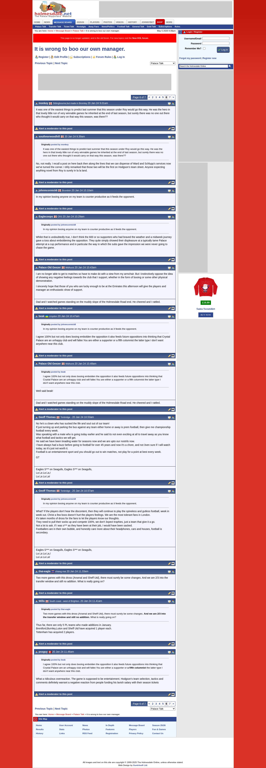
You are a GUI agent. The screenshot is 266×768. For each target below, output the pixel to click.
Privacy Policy (136, 733)
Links (62, 733)
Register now (209, 58)
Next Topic (61, 63)
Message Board (63, 31)
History (39, 733)
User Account (66, 725)
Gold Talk (151, 26)
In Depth (110, 725)
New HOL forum (140, 38)
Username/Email (192, 38)
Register (44, 56)
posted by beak (58, 372)
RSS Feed (87, 733)
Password (196, 43)
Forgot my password (190, 58)
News (85, 725)
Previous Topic (44, 63)
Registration (112, 733)
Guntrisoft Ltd (140, 765)
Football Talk (123, 26)
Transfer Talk (55, 26)
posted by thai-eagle (60, 609)
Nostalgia (81, 26)
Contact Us (157, 733)
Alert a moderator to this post (55, 128)
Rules (177, 26)
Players (133, 729)
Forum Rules (103, 56)
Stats (61, 729)
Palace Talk (40, 26)
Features (110, 729)
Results (40, 729)
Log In (121, 56)
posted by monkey (60, 144)
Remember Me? (193, 48)
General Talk (138, 26)
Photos (86, 729)
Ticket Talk (69, 26)
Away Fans (93, 26)
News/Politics (108, 26)
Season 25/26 (159, 725)
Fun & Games (159, 729)
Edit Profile (61, 56)
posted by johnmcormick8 (63, 225)
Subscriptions (165, 26)
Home (50, 31)
